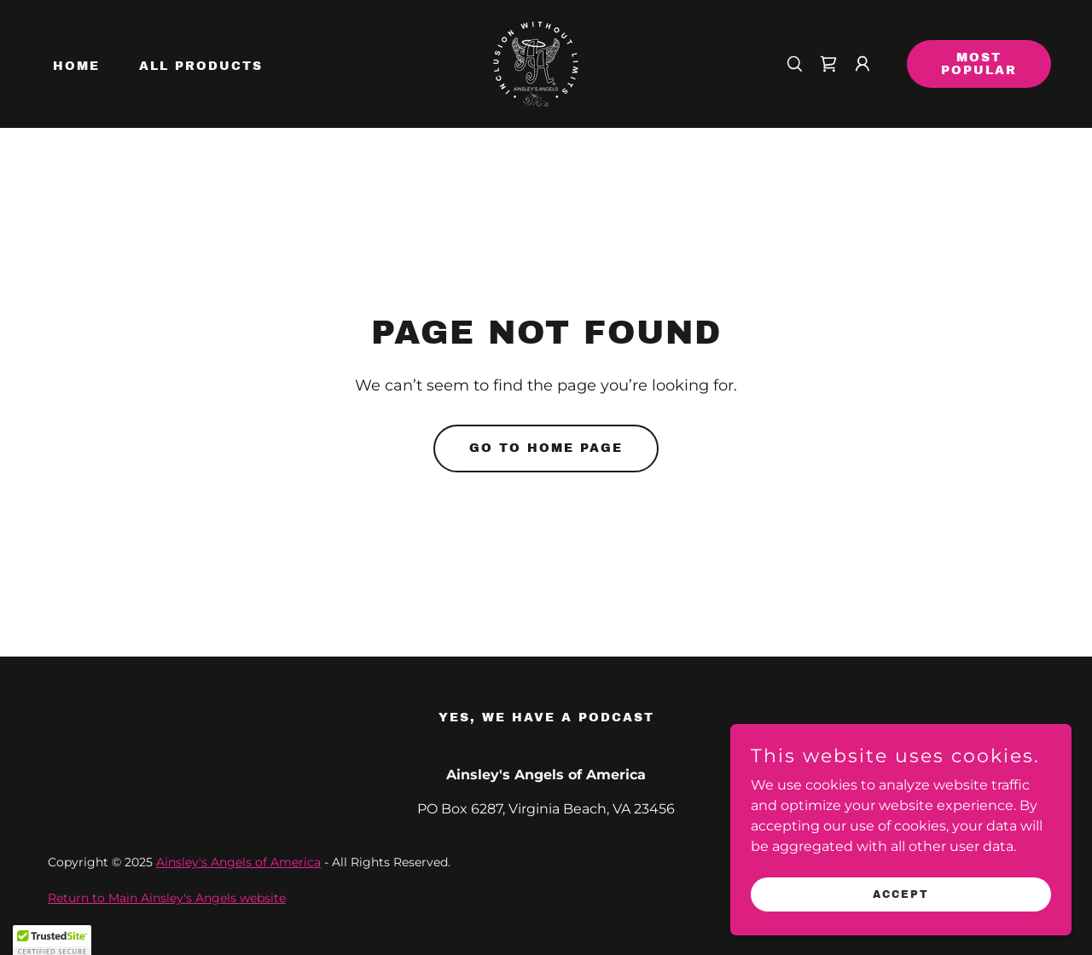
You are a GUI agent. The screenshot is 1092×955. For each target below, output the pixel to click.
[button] (862, 64)
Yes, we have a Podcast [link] (546, 717)
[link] (535, 63)
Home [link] (76, 66)
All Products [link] (201, 66)
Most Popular (979, 64)
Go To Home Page (546, 448)
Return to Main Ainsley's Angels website (167, 898)
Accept (901, 917)
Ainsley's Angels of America (238, 862)
